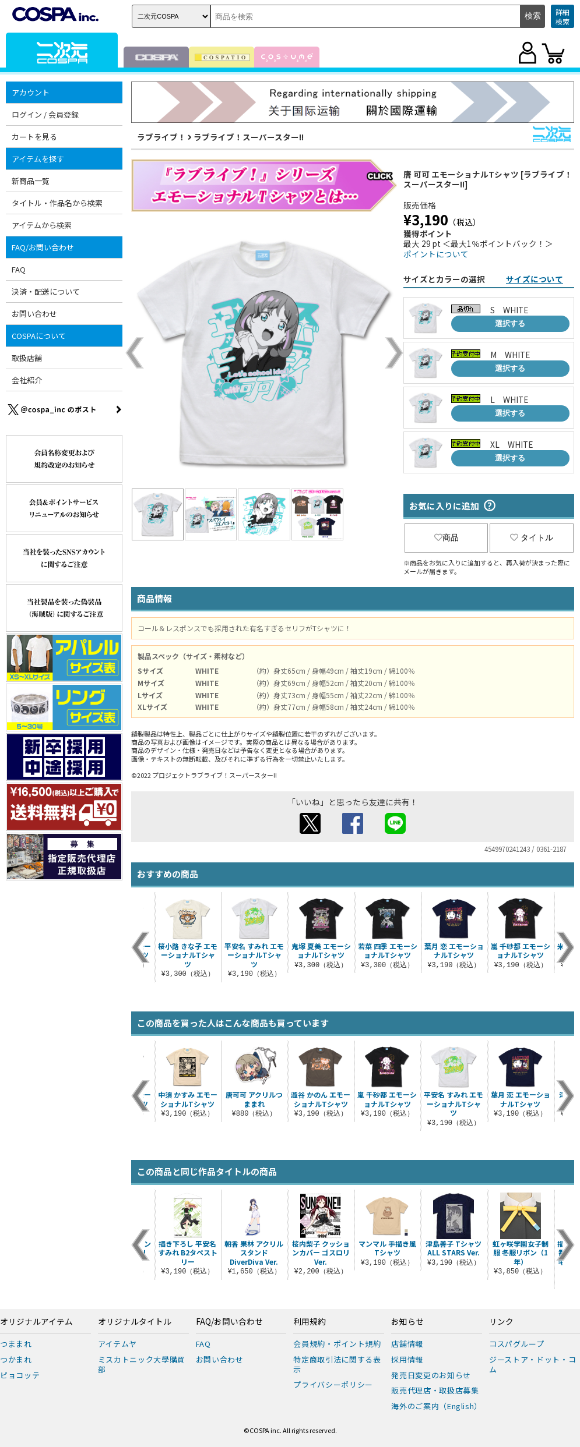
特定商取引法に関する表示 (337, 1364)
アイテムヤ (117, 1343)
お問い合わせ (34, 313)
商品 (446, 537)
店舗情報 (407, 1343)
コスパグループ (516, 1343)
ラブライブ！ (161, 137)
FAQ (19, 269)
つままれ (16, 1343)
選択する (510, 323)
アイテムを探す (38, 158)
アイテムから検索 (42, 225)
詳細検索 (563, 16)
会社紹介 (27, 379)
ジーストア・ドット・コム (532, 1364)
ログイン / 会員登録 (45, 114)
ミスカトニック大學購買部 (141, 1364)
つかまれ (16, 1359)
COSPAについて (39, 335)
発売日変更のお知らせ (431, 1375)
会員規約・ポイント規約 (337, 1343)
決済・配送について (46, 291)
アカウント (31, 92)
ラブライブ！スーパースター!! (249, 137)
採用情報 (407, 1359)
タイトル (531, 537)
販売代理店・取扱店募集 (435, 1390)
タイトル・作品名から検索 (57, 202)
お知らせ (407, 1322)
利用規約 (309, 1322)
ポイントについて (436, 254)
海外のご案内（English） (436, 1405)
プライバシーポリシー (333, 1384)
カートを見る (34, 136)
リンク (501, 1322)
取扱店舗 (27, 357)
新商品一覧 (31, 180)
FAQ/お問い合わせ (43, 247)
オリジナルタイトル (134, 1322)
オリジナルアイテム (36, 1322)
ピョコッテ (20, 1375)
